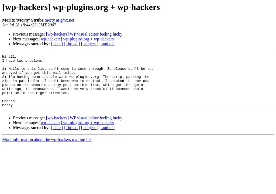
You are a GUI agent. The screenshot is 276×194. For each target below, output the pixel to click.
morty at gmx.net (59, 20)
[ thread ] (72, 43)
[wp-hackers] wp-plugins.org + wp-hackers (76, 39)
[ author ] (107, 43)
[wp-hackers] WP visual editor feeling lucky (84, 34)
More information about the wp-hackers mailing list (46, 150)
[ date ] (57, 43)
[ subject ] (89, 43)
